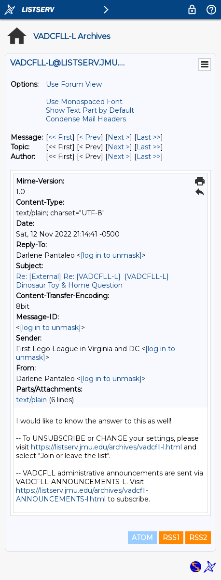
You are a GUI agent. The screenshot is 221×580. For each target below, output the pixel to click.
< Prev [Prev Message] (90, 137)
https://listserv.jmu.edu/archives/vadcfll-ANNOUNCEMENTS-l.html (82, 494)
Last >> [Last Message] (149, 137)
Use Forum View (74, 84)
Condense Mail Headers (86, 119)
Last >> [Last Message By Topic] (149, 147)
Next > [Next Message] (119, 137)
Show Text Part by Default (90, 110)
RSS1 (171, 537)
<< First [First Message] (60, 137)
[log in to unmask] (111, 255)
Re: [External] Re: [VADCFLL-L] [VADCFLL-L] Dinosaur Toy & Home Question (92, 281)
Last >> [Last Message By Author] (149, 156)
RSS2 (198, 537)
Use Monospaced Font (84, 101)
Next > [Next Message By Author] (119, 156)
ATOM (142, 537)
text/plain (31, 399)
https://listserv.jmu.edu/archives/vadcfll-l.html (106, 447)
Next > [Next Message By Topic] (119, 147)
